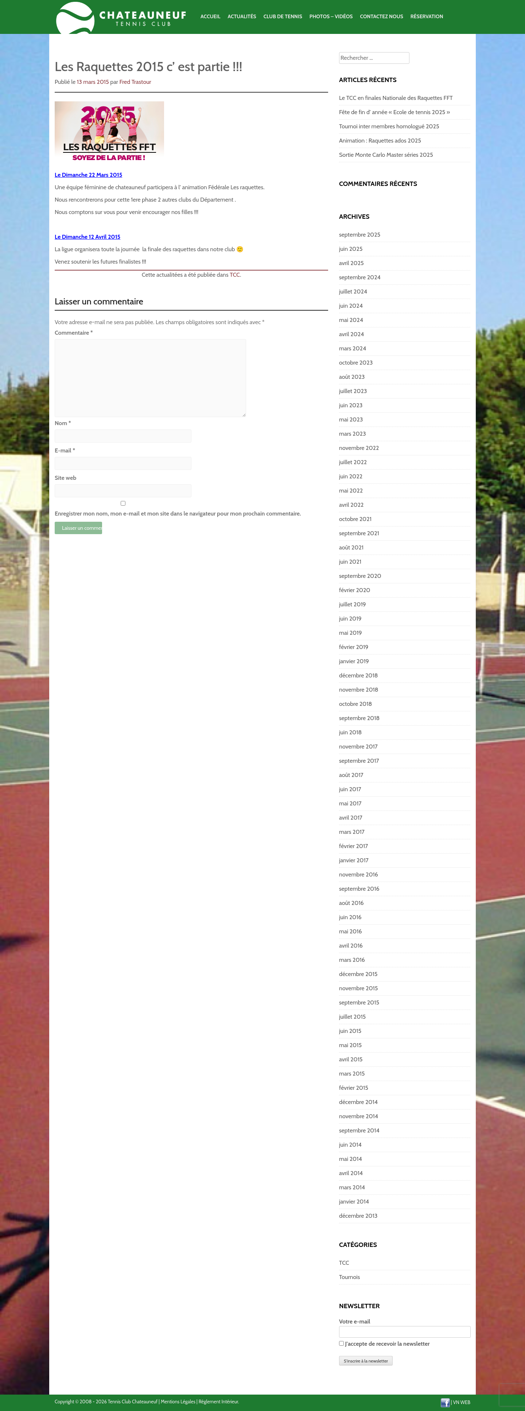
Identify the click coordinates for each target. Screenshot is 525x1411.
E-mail (65, 450)
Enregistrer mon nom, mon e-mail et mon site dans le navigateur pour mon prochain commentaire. (178, 513)
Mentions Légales (178, 1401)
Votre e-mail (405, 1326)
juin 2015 (350, 1030)
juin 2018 (350, 732)
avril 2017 (350, 817)
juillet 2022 (353, 462)
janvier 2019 (354, 661)
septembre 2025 (359, 234)
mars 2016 (352, 959)
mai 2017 (350, 803)
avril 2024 (351, 334)
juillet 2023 (353, 391)
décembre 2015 (358, 974)
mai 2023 (351, 419)
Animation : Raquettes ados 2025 (380, 140)
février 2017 (353, 846)
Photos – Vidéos (331, 16)
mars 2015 (352, 1073)
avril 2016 (351, 945)
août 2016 (351, 902)
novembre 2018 (358, 689)
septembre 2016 (359, 888)
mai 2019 (350, 632)
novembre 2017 (358, 746)
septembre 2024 (360, 277)
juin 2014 (350, 1144)
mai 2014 (350, 1158)
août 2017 (351, 774)
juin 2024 (351, 305)
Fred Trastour (135, 81)
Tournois (349, 1277)
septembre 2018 (359, 718)
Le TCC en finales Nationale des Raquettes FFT (396, 97)
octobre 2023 (356, 362)
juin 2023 (350, 405)
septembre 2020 (360, 575)
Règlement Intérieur (218, 1401)
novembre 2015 (358, 988)
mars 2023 (352, 433)
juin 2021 (350, 561)
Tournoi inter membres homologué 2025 (389, 126)
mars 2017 (352, 831)
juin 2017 (350, 789)
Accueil (210, 16)
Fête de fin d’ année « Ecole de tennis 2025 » (394, 112)
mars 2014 (352, 1187)
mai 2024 (351, 319)
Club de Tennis (283, 16)
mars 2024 (352, 348)
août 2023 (352, 376)
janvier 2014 (354, 1201)
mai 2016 (350, 931)
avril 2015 (351, 1059)
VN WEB (461, 1402)
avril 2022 (351, 504)
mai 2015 (350, 1045)
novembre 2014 (358, 1116)
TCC (235, 274)
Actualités (242, 16)
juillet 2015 (352, 1016)
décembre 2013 (358, 1215)
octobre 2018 (355, 703)
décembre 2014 (358, 1102)
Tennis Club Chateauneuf (133, 1401)
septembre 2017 (359, 760)
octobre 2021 (355, 519)
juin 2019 (350, 618)
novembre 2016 (358, 874)
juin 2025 (350, 248)
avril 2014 (351, 1173)
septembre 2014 (359, 1130)
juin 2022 (350, 476)
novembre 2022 (359, 447)
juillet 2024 (353, 291)
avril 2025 (351, 263)
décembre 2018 (358, 675)
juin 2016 (350, 917)
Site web (65, 477)
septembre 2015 (359, 1002)
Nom (63, 423)
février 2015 (353, 1087)
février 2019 (353, 647)
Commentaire (74, 332)
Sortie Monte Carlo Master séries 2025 (386, 154)
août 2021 (351, 547)
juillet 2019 (352, 604)
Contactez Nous (381, 16)
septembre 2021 (359, 533)
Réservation (427, 16)
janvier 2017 (354, 860)
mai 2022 (351, 490)
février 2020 (354, 590)
